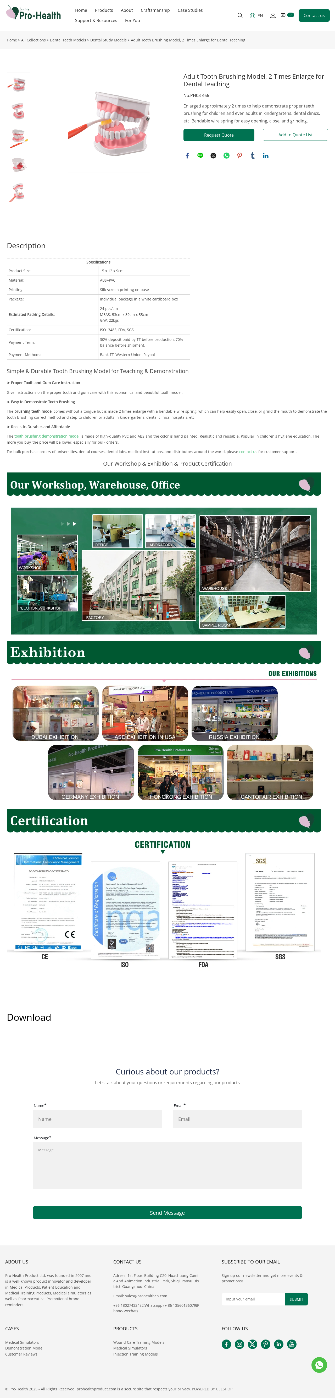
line (200, 156)
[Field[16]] (237, 1119)
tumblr (253, 156)
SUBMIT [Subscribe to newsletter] (296, 1299)
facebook (187, 156)
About (127, 10)
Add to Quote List (295, 135)
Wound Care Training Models (138, 1342)
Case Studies (190, 10)
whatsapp (227, 156)
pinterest (240, 156)
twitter (213, 156)
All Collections (33, 39)
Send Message (167, 1212)
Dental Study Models (108, 39)
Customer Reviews (21, 1354)
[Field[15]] (97, 1119)
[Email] (253, 1299)
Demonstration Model (24, 1348)
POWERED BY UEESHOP (212, 1388)
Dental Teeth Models (68, 39)
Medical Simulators (22, 1342)
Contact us (314, 15)
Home (81, 10)
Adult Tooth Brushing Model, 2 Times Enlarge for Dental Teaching (188, 39)
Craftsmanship (155, 10)
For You (132, 20)
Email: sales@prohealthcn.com (140, 1295)
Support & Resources (96, 20)
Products (104, 10)
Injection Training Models (135, 1354)
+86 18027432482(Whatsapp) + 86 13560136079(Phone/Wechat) (156, 1308)
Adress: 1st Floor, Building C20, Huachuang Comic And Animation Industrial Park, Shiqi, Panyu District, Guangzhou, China (156, 1281)
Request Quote (219, 135)
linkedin (266, 156)
